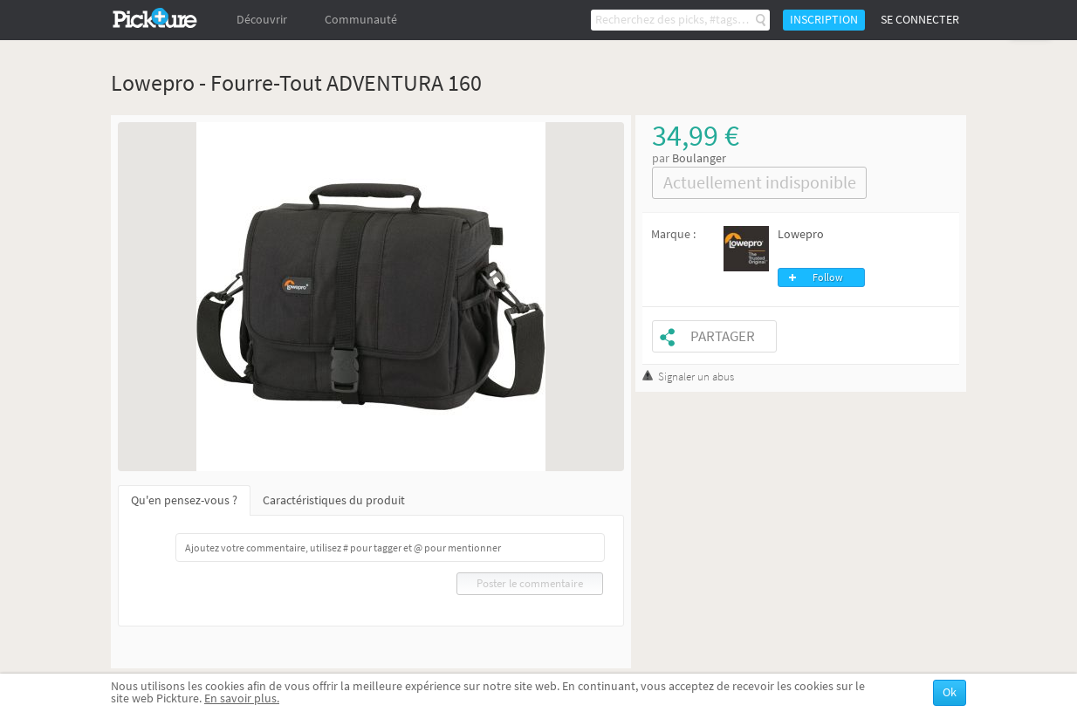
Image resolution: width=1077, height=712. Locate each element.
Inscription (824, 19)
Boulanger (699, 158)
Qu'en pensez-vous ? (184, 500)
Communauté (361, 19)
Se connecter (920, 19)
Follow (828, 277)
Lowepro (801, 234)
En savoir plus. (241, 698)
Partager (722, 336)
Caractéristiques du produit (334, 500)
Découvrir (262, 19)
